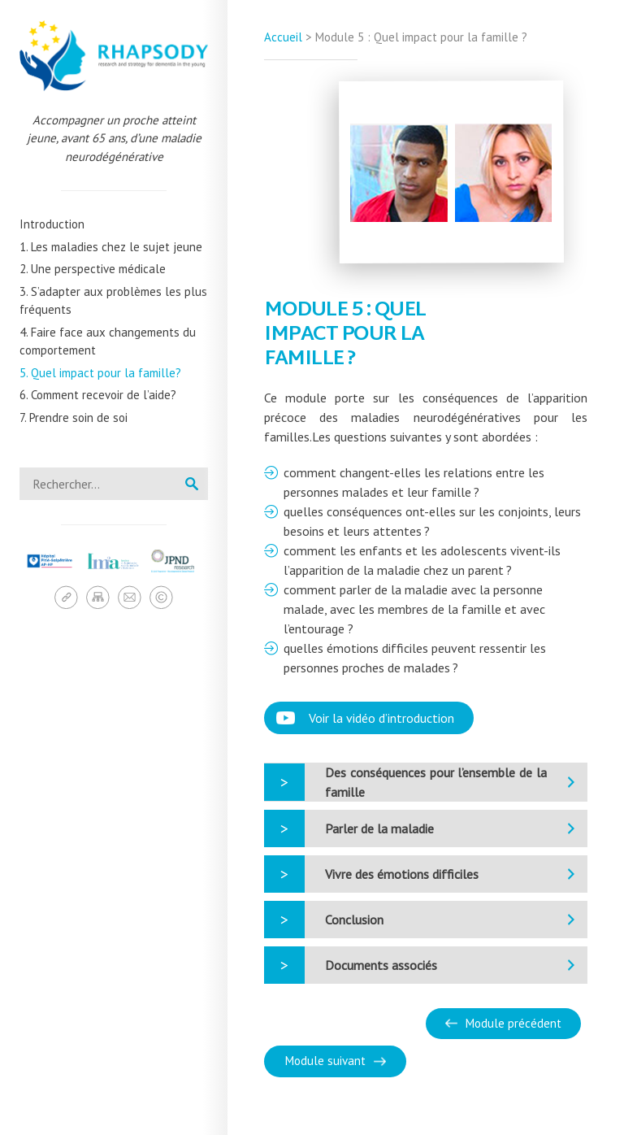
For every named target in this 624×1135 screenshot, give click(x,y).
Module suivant (325, 1060)
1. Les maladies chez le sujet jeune (111, 246)
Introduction (52, 224)
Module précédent (513, 1023)
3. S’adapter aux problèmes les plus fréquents (113, 301)
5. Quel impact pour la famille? (100, 373)
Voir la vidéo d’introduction (381, 718)
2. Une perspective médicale (93, 268)
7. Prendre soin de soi (74, 417)
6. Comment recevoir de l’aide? (98, 394)
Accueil (283, 37)
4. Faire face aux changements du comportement (108, 341)
